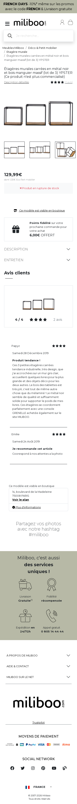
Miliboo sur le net (20, 677)
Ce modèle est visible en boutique (38, 210)
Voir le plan (20, 499)
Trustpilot (38, 722)
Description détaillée (16, 82)
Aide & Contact (18, 666)
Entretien (13, 260)
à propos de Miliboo (22, 655)
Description (16, 249)
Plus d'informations (26, 507)
